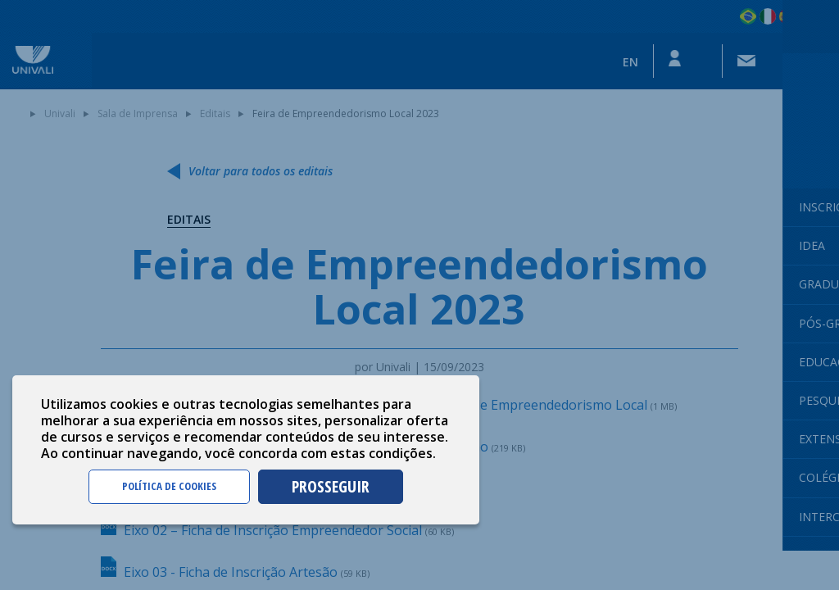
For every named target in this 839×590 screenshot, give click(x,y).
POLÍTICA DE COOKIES (169, 486)
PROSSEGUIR (331, 486)
